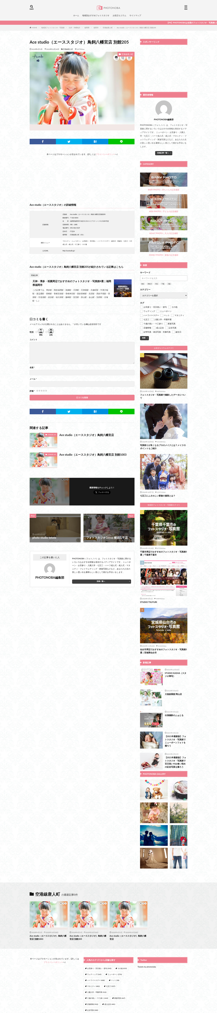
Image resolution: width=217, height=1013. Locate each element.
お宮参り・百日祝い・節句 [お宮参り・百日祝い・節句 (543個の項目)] (99, 968)
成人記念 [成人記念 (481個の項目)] (109, 1004)
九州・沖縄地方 (74, 28)
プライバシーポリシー (105, 154)
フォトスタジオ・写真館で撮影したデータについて (163, 396)
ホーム (76, 15)
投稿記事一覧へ (163, 153)
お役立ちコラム (119, 15)
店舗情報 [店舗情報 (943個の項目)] (92, 1004)
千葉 (163, 284)
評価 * (32, 391)
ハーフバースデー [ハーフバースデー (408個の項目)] (96, 980)
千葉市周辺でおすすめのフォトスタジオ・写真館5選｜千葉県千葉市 (163, 553)
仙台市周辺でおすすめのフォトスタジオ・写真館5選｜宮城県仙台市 (163, 651)
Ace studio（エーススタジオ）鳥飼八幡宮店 (86, 435)
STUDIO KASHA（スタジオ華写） (175, 674)
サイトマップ (135, 15)
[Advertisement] (82, 175)
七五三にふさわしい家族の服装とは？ (157, 495)
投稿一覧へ (101, 581)
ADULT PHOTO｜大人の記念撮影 (163, 225)
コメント (33, 340)
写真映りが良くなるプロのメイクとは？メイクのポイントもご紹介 (163, 447)
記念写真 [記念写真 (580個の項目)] (92, 1010)
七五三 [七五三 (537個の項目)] (110, 986)
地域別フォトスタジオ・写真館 (52, 28)
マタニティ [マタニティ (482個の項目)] (93, 986)
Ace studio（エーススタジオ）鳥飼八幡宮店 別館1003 (92, 454)
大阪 (169, 284)
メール (33, 379)
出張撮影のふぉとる (174, 715)
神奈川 (150, 284)
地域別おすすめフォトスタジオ (95, 15)
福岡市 (96, 28)
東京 (142, 284)
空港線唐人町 (108, 28)
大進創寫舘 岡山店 (173, 694)
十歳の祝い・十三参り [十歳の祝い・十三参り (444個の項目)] (97, 998)
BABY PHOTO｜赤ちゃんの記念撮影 (163, 182)
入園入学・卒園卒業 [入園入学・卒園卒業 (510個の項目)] (96, 992)
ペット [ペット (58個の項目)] (115, 980)
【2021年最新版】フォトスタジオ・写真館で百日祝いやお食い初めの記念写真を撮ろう (175, 762)
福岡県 (86, 28)
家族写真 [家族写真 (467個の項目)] (119, 998)
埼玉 (156, 284)
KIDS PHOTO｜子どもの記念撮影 (163, 203)
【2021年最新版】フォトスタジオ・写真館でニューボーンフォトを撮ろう (175, 741)
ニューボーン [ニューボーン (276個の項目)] (115, 974)
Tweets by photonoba (147, 967)
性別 (31, 332)
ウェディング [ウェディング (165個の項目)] (94, 974)
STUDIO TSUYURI (148, 602)
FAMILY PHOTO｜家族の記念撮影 (163, 247)
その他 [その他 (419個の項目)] (122, 968)
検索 (143, 338)
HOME (34, 27)
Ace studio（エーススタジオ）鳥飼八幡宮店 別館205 (136, 28)
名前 (32, 367)
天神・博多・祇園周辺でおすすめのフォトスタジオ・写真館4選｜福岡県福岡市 (72, 283)
